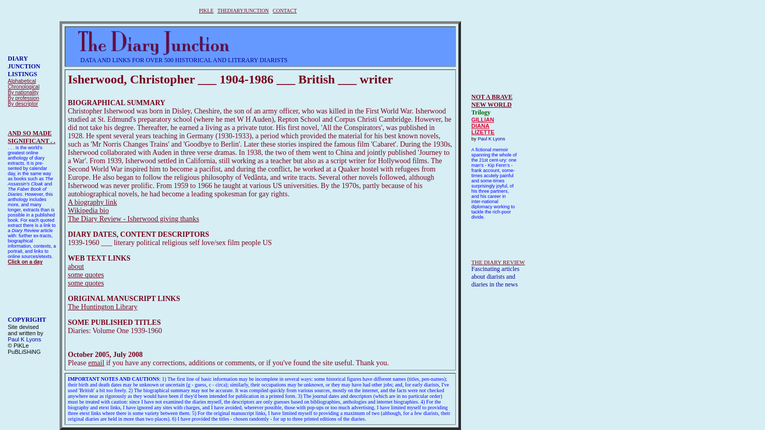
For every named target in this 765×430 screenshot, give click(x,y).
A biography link (92, 202)
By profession (23, 98)
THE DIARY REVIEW (498, 262)
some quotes (86, 275)
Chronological (23, 87)
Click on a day (25, 262)
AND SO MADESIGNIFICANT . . (31, 137)
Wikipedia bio (88, 210)
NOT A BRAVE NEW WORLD (492, 100)
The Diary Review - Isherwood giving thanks (133, 219)
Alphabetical (22, 81)
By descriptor (23, 104)
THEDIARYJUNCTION (243, 10)
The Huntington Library (103, 307)
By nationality (23, 92)
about (76, 266)
